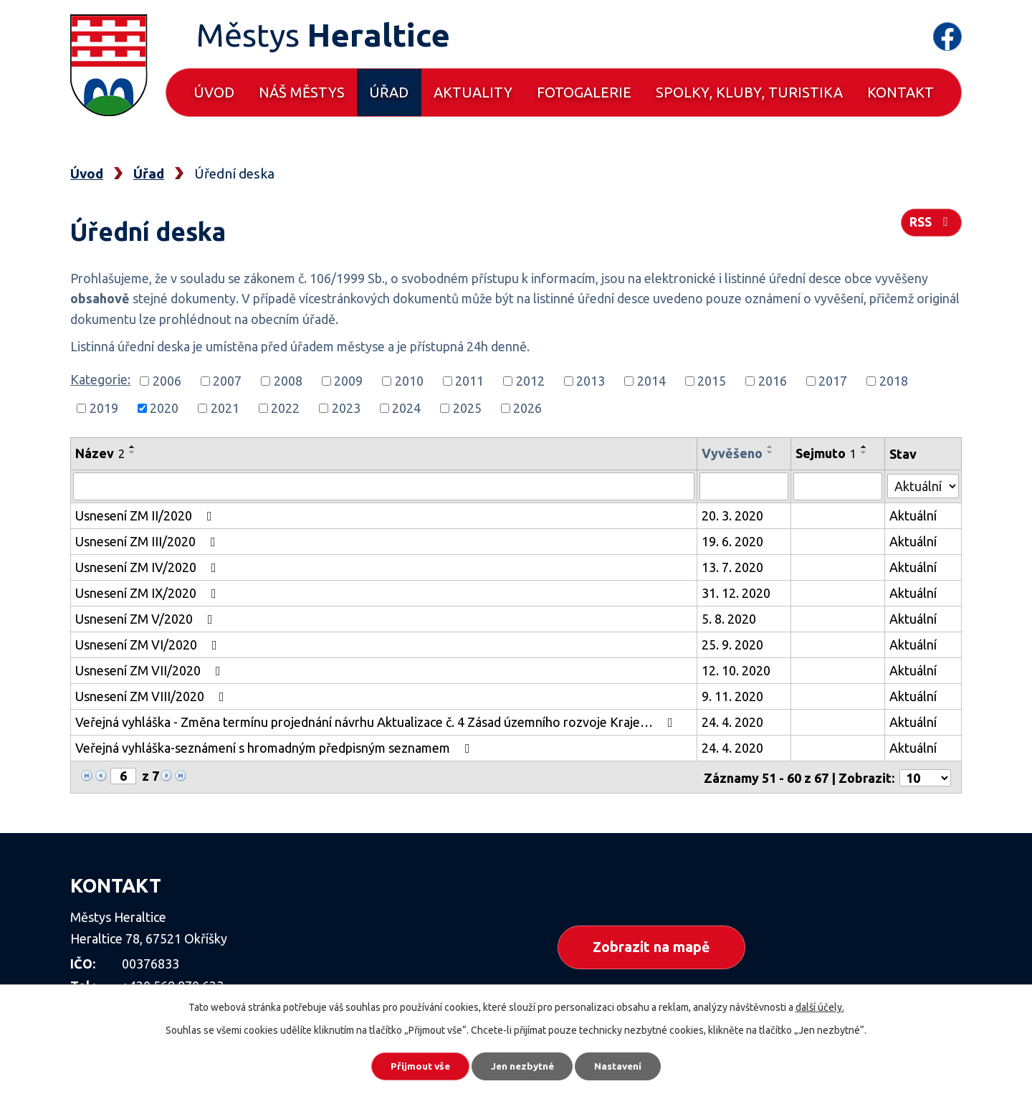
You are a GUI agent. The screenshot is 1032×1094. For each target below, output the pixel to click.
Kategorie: (100, 379)
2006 (167, 381)
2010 (409, 381)
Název (100, 453)
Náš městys (302, 92)
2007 (227, 381)
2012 (530, 381)
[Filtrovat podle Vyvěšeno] (744, 486)
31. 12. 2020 (736, 592)
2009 (348, 381)
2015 (711, 381)
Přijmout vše (415, 1065)
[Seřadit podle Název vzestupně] (132, 447)
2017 (832, 381)
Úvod (214, 92)
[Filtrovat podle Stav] (923, 484)
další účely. (820, 1006)
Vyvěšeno (732, 453)
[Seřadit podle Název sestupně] (132, 452)
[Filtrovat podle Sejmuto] (838, 486)
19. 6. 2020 (733, 540)
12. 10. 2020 (736, 669)
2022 (285, 408)
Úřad (388, 92)
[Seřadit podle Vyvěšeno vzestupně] (771, 447)
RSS (931, 224)
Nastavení (623, 1065)
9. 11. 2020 (733, 695)
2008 (288, 381)
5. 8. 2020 (729, 618)
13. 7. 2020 (733, 566)
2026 (527, 408)
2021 (225, 408)
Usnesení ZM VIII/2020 (152, 695)
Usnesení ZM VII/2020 (150, 669)
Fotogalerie (584, 92)
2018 (893, 381)
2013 (590, 381)
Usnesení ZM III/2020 (148, 540)
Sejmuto (826, 453)
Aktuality (473, 92)
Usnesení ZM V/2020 (147, 618)
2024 (406, 408)
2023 (346, 408)
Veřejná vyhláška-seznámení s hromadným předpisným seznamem (275, 747)
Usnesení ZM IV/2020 (148, 566)
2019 (104, 408)
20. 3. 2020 (733, 515)
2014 (651, 381)
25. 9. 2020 (733, 644)
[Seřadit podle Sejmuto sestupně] (865, 452)
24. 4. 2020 (733, 721)
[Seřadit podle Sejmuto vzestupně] (865, 447)
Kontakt (900, 92)
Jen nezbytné (522, 1065)
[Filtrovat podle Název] (384, 486)
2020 (164, 408)
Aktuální (913, 515)
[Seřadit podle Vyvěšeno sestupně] (771, 452)
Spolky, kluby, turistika (749, 92)
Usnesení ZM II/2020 (146, 515)
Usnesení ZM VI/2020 (149, 644)
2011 (469, 381)
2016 (772, 381)
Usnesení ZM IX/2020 (148, 592)
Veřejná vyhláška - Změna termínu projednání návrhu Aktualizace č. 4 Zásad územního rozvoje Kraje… (377, 721)
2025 (467, 408)
